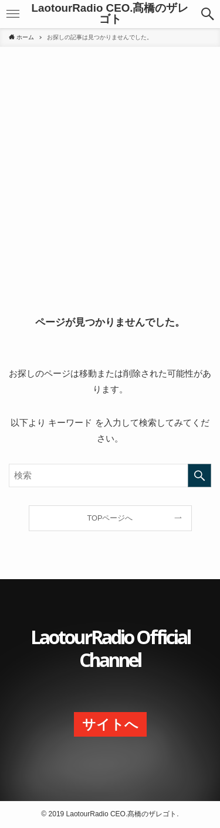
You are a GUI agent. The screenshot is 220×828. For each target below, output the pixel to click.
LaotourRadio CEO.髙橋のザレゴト (110, 14)
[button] (12, 14)
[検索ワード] (110, 475)
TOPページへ (110, 518)
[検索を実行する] (199, 475)
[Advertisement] (110, 178)
